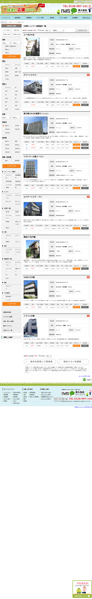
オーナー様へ (40, 17)
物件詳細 (85, 66)
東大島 (25, 392)
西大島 (25, 396)
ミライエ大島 (29, 316)
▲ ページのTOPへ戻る (84, 376)
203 (27, 66)
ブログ (14, 401)
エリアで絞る (6, 30)
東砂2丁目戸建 (30, 237)
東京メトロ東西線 (34, 396)
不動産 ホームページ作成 (81, 407)
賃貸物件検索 (7, 312)
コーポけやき (29, 35)
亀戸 (25, 398)
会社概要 (74, 17)
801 (27, 148)
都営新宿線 (32, 392)
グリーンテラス (30, 75)
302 (27, 307)
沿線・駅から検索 (8, 321)
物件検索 (17, 17)
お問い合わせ (16, 403)
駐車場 (52, 17)
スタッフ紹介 (63, 17)
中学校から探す (16, 34)
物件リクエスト (7, 326)
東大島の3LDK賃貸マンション (36, 114)
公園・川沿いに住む (46, 392)
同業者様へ (16, 394)
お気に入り (76, 66)
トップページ (6, 17)
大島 (25, 394)
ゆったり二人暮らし (46, 398)
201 (26, 228)
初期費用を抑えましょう (47, 396)
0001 (27, 268)
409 (27, 144)
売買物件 (28, 17)
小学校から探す (6, 34)
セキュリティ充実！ (46, 394)
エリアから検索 (7, 316)
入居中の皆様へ (17, 392)
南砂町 (25, 401)
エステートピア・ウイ (33, 197)
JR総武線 (32, 394)
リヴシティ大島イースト (34, 157)
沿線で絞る (16, 30)
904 (27, 188)
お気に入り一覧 (7, 330)
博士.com (89, 407)
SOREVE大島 (29, 277)
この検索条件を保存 (82, 30)
